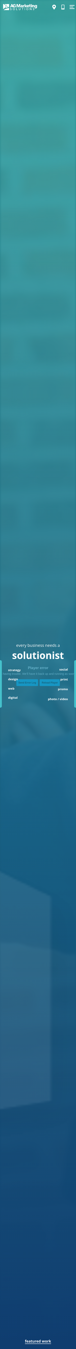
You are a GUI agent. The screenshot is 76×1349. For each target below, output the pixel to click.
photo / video (58, 699)
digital (13, 697)
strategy (14, 670)
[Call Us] (63, 7)
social (63, 669)
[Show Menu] (72, 7)
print (64, 679)
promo (63, 689)
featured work (38, 1341)
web (11, 688)
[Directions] (54, 7)
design (13, 679)
